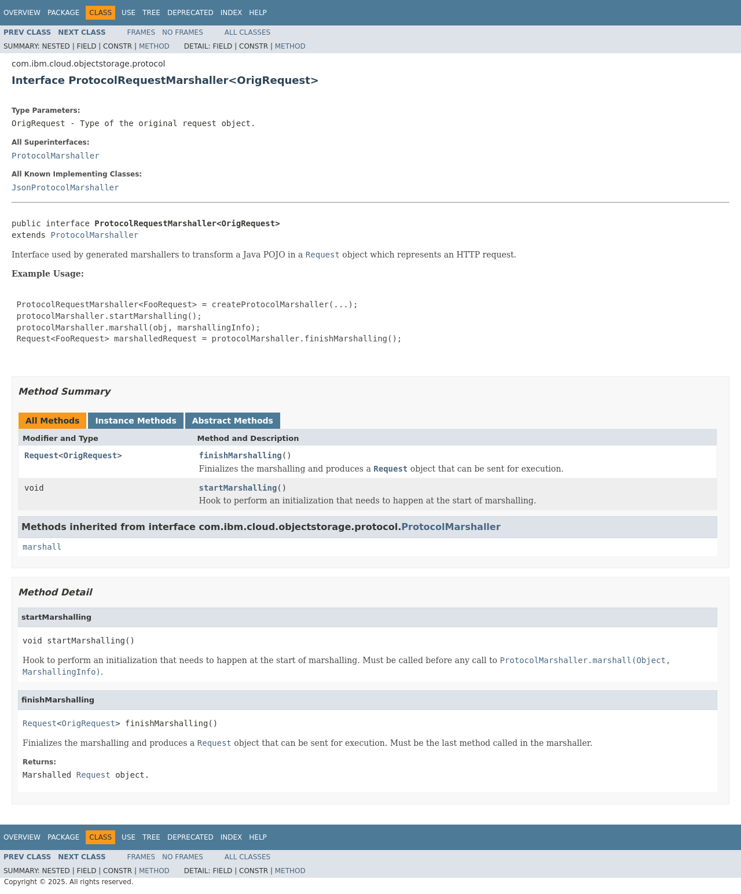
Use (128, 13)
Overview (22, 13)
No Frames (182, 32)
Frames (141, 32)
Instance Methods (135, 420)
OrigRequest (90, 455)
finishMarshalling (240, 455)
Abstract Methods (232, 420)
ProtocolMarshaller (56, 155)
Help (258, 13)
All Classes (247, 32)
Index (232, 13)
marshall (42, 546)
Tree (151, 13)
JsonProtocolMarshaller (65, 187)
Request (41, 455)
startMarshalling (238, 487)
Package (63, 13)
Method (154, 46)
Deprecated (190, 13)
